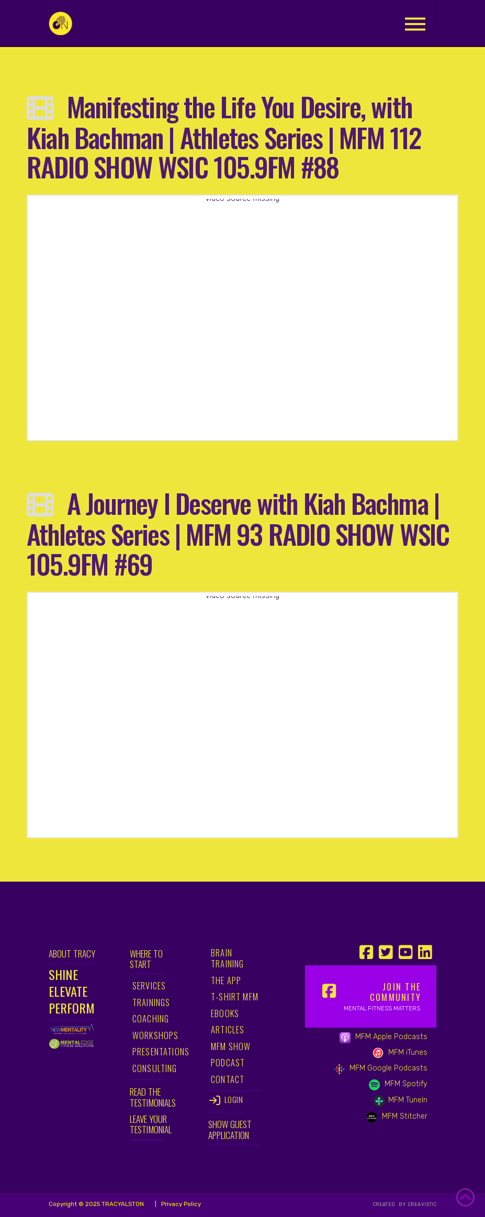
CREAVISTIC (421, 1204)
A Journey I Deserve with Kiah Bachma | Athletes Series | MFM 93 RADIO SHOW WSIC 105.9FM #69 (238, 532)
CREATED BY (390, 1204)
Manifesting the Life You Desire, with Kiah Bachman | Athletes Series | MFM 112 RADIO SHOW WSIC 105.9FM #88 (224, 136)
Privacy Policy (180, 1204)
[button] (415, 23)
